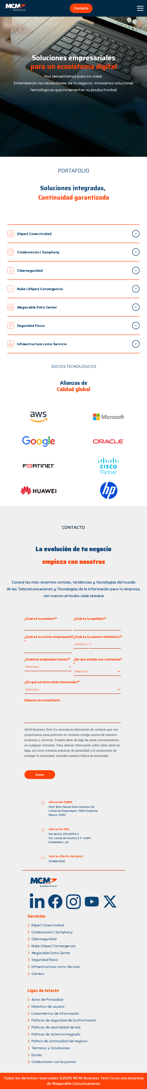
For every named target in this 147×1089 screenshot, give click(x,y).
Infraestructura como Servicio (56, 967)
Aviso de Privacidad (47, 999)
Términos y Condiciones (51, 1048)
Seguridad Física (45, 960)
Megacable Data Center (51, 953)
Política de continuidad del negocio (60, 1041)
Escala (37, 1055)
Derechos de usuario (48, 1006)
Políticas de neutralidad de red (56, 1027)
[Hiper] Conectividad (48, 925)
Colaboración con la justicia (54, 1062)
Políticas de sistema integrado (56, 1034)
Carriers (38, 974)
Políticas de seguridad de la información (64, 1020)
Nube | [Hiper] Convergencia (53, 946)
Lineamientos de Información (55, 1013)
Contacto (81, 8)
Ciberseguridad (44, 939)
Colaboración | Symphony (52, 932)
